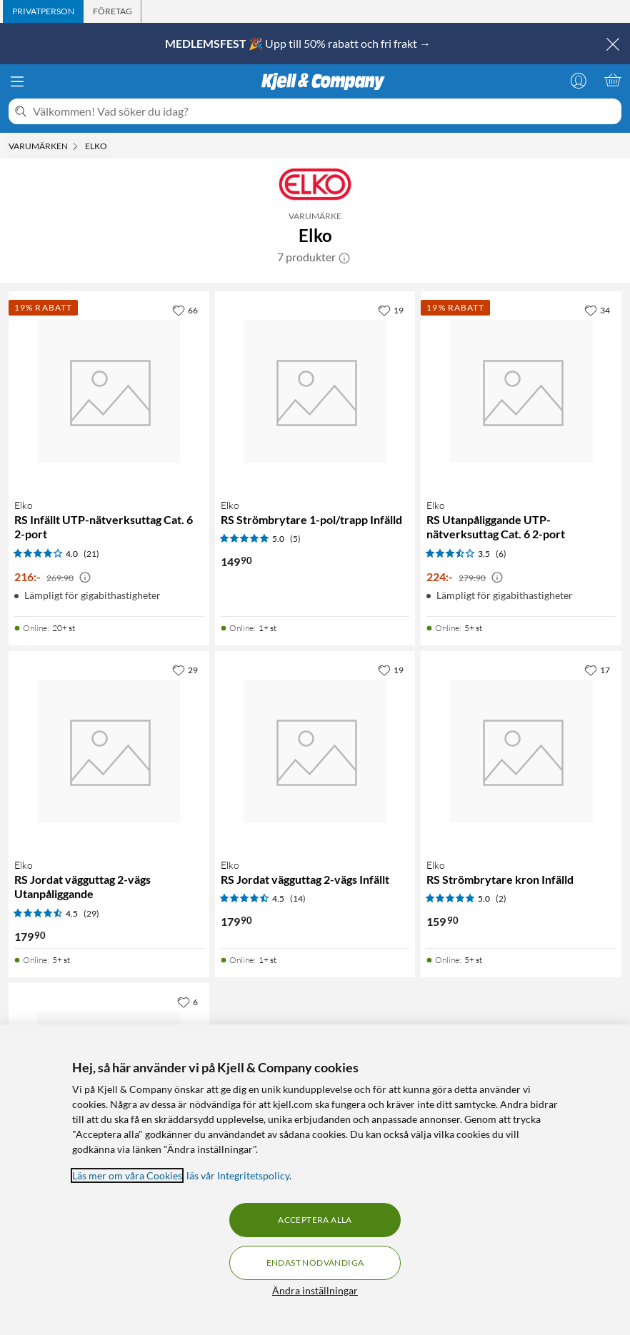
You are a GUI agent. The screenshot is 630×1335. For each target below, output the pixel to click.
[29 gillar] (185, 669)
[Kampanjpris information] (85, 577)
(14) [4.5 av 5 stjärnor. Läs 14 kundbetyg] (298, 898)
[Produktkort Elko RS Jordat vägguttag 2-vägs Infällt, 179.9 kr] (315, 751)
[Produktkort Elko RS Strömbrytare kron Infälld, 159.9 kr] (521, 751)
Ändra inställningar (315, 1290)
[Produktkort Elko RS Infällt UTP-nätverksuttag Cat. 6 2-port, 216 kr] (109, 391)
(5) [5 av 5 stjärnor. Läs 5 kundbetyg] (295, 538)
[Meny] (17, 81)
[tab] (43, 11)
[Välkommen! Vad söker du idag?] (324, 111)
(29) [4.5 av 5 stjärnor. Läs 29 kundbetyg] (91, 913)
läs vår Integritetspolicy (237, 1175)
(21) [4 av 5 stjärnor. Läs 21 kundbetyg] (91, 553)
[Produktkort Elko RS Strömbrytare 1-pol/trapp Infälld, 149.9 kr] (315, 391)
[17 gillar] (597, 669)
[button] (344, 257)
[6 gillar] (187, 1001)
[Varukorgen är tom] (613, 80)
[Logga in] (578, 80)
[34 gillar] (597, 309)
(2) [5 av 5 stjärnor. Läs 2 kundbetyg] (501, 898)
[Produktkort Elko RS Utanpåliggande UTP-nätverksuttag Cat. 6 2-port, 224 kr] (521, 391)
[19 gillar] (391, 309)
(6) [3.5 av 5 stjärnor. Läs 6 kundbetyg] (501, 553)
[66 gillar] (185, 309)
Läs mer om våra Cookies (127, 1175)
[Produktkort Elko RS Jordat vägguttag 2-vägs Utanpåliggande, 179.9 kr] (109, 751)
